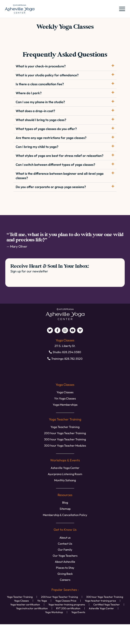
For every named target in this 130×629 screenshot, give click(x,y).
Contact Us (65, 543)
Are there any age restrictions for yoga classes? (51, 138)
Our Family (65, 549)
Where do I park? (29, 93)
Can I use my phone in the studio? (40, 102)
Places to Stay (65, 567)
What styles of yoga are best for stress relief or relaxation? (59, 156)
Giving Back (65, 574)
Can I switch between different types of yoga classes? (55, 164)
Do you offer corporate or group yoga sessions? (51, 187)
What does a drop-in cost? (35, 111)
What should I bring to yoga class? (41, 120)
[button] (121, 9)
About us (65, 537)
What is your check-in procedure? (41, 66)
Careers (65, 580)
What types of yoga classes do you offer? (46, 129)
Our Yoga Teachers (65, 555)
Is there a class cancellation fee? (40, 84)
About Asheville (65, 561)
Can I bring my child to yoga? (37, 147)
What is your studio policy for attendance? (47, 75)
